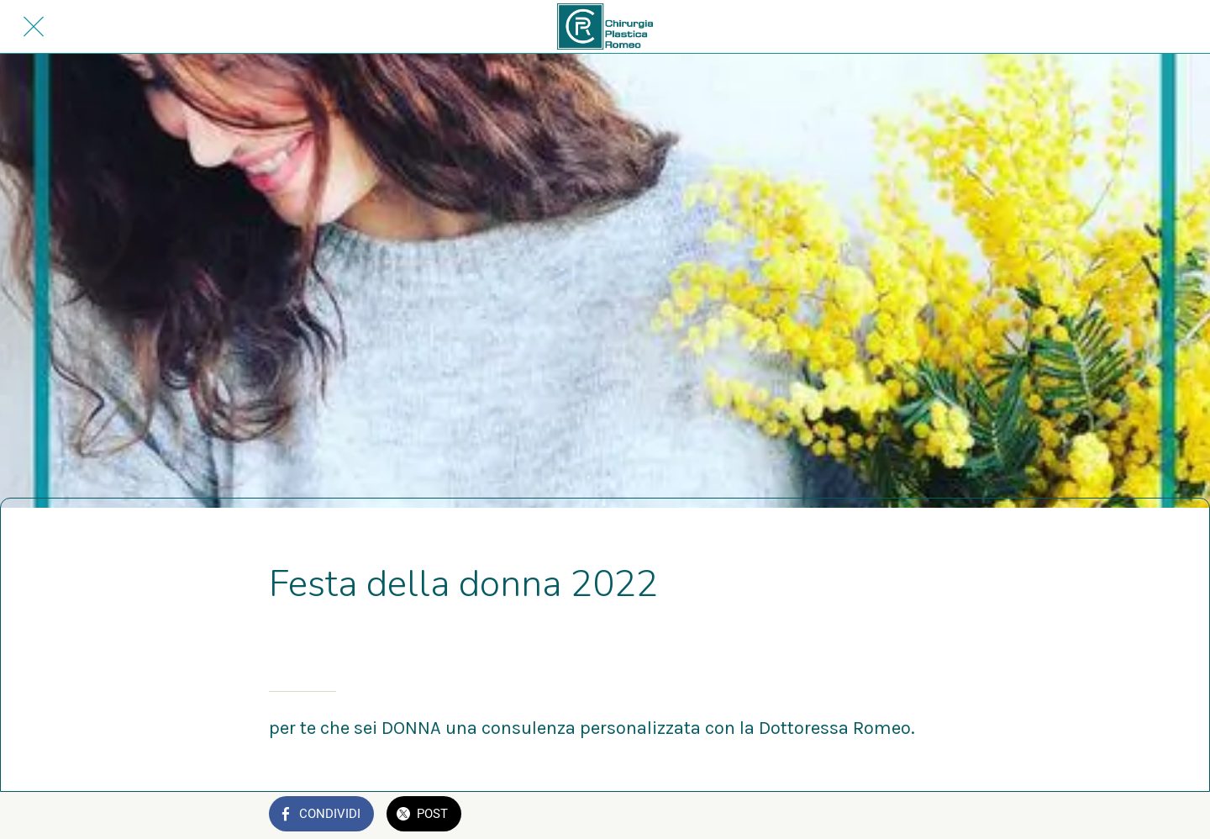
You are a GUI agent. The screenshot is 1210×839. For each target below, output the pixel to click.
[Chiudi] (34, 27)
